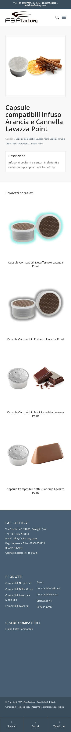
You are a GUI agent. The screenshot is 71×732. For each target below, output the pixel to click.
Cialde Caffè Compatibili (19, 629)
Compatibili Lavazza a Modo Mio (17, 597)
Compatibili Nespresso (18, 583)
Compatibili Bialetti (47, 594)
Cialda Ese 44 (44, 600)
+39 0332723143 (26, 3)
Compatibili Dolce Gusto (19, 589)
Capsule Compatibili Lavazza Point (32, 138)
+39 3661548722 (48, 3)
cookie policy (23, 706)
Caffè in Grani (44, 607)
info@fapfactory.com (35, 5)
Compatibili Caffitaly (48, 588)
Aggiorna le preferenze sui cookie (48, 706)
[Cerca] (55, 17)
